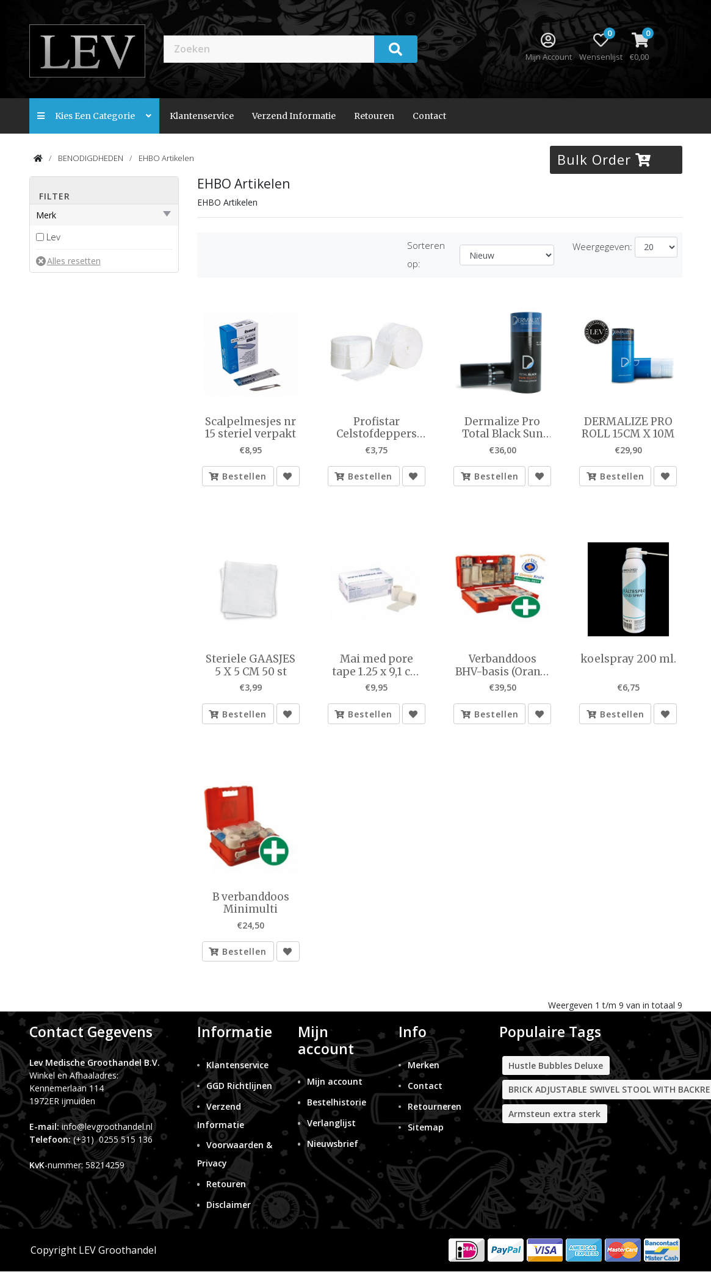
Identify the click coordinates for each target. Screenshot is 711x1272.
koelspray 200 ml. (628, 659)
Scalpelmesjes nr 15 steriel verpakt (250, 427)
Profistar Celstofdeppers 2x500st (376, 427)
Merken (423, 1065)
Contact (425, 1085)
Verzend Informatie (294, 115)
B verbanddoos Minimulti (250, 903)
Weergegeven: (602, 246)
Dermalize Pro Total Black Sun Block (502, 427)
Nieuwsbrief (332, 1143)
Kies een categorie (94, 115)
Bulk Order (604, 159)
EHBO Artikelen (166, 158)
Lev (53, 237)
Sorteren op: (426, 254)
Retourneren (434, 1106)
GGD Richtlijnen (239, 1085)
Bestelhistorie (336, 1102)
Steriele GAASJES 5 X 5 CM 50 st (250, 665)
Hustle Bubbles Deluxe (555, 1065)
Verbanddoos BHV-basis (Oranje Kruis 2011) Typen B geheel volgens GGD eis (502, 665)
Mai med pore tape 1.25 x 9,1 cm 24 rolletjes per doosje (376, 665)
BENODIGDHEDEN (90, 158)
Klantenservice (202, 115)
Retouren (374, 115)
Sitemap (426, 1127)
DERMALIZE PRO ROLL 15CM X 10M (628, 427)
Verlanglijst (331, 1123)
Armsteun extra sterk (554, 1113)
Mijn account (335, 1081)
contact (429, 115)
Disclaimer (228, 1205)
